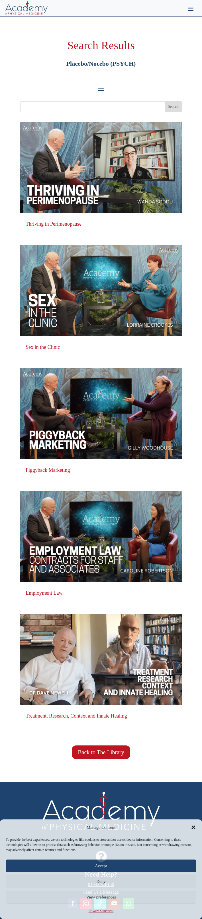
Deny (101, 881)
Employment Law (44, 593)
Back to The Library (101, 752)
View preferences (101, 897)
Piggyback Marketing (48, 470)
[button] (193, 827)
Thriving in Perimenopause (53, 224)
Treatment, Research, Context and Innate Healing (76, 716)
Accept (101, 866)
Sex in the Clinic (43, 347)
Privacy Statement (101, 911)
